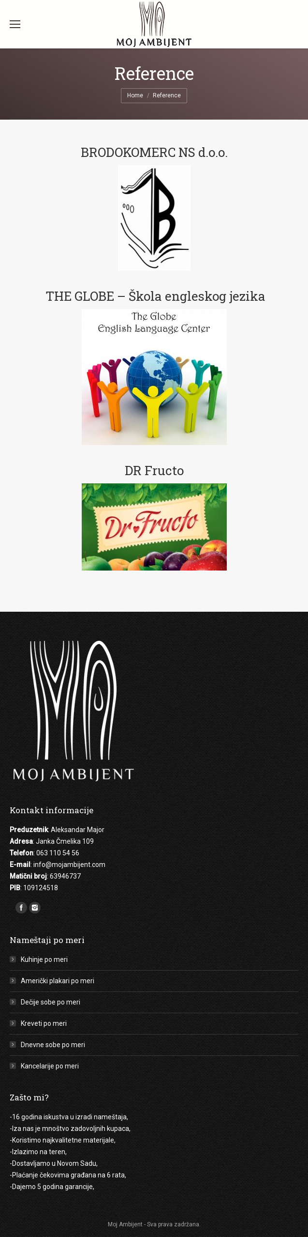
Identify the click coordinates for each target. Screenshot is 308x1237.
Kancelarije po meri (50, 1066)
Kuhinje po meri (44, 959)
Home (135, 95)
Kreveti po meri (44, 1023)
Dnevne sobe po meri (53, 1045)
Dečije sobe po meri (50, 1002)
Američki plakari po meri (57, 981)
